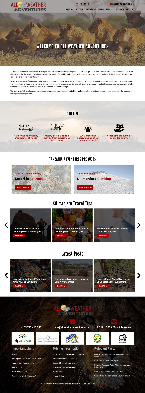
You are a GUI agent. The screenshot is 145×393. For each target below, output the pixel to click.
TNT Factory (100, 384)
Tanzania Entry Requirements (23, 363)
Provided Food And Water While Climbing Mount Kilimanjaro (112, 230)
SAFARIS (101, 9)
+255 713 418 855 (31, 327)
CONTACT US (129, 9)
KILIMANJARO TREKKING (88, 9)
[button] (6, 225)
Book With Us (17, 367)
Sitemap (15, 354)
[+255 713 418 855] (31, 321)
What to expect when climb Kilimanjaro (109, 371)
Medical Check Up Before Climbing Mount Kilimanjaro (68, 230)
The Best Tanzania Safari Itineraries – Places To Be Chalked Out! (30, 280)
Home (68, 9)
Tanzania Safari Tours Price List (65, 359)
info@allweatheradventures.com (72, 327)
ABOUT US (74, 9)
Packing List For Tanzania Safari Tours (26, 359)
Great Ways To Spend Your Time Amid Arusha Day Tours (70, 280)
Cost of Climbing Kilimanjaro (64, 363)
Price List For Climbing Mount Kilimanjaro (69, 354)
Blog (122, 9)
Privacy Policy (58, 376)
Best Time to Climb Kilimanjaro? (24, 376)
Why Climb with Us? (19, 372)
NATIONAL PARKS (112, 9)
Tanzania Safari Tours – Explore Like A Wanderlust (112, 280)
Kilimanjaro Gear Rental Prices (64, 367)
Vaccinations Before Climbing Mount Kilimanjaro (112, 376)
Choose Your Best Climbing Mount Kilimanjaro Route (112, 355)
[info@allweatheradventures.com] (72, 321)
